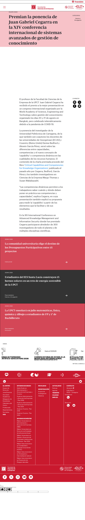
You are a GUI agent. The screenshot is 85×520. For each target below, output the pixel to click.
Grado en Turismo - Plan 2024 (24, 414)
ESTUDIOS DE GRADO (24, 386)
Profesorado (6, 407)
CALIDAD (55, 395)
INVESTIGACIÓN (43, 389)
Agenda (54, 390)
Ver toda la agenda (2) (78, 363)
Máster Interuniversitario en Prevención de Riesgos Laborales (24, 460)
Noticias (54, 388)
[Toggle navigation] (4, 7)
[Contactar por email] (74, 405)
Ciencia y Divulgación (77, 19)
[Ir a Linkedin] (31, 477)
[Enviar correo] (79, 106)
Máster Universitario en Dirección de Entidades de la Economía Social (24, 431)
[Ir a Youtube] (24, 477)
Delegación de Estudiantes (7, 400)
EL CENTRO (6, 386)
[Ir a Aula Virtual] (49, 375)
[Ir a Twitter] (11, 477)
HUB (4, 414)
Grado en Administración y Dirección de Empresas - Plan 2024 (24, 404)
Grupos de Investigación (42, 392)
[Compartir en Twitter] (79, 102)
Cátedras (41, 396)
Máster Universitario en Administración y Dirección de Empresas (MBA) (24, 424)
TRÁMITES (55, 392)
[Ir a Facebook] (5, 477)
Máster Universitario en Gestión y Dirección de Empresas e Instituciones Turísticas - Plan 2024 (24, 438)
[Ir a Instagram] (18, 477)
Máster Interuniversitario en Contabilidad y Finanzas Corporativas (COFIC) (24, 446)
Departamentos (7, 410)
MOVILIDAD (42, 386)
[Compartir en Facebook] (74, 106)
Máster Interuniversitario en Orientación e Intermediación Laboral (24, 454)
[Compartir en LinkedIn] (74, 102)
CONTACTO (70, 386)
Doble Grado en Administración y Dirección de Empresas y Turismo (24, 391)
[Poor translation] (8, 489)
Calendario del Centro (7, 404)
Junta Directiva (7, 392)
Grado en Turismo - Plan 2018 (24, 410)
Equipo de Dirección (6, 389)
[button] (64, 1)
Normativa (6, 412)
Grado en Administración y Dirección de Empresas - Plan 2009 (24, 398)
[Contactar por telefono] (4, 381)
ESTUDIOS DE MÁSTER (24, 418)
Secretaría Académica (6, 395)
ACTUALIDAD (56, 386)
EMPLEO (55, 397)
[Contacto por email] (80, 381)
